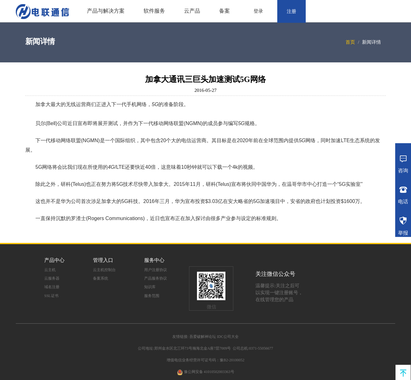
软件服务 (154, 11)
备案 (224, 11)
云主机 (50, 270)
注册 (291, 11)
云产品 (192, 11)
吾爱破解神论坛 (202, 336)
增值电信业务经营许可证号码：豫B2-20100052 (205, 360)
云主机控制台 (104, 270)
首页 (350, 42)
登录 (258, 11)
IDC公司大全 (228, 336)
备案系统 (100, 278)
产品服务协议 (155, 278)
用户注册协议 (155, 270)
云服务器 (51, 278)
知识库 (150, 287)
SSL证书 (51, 296)
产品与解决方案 (106, 11)
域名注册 (51, 287)
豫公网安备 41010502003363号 (209, 372)
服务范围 (151, 296)
